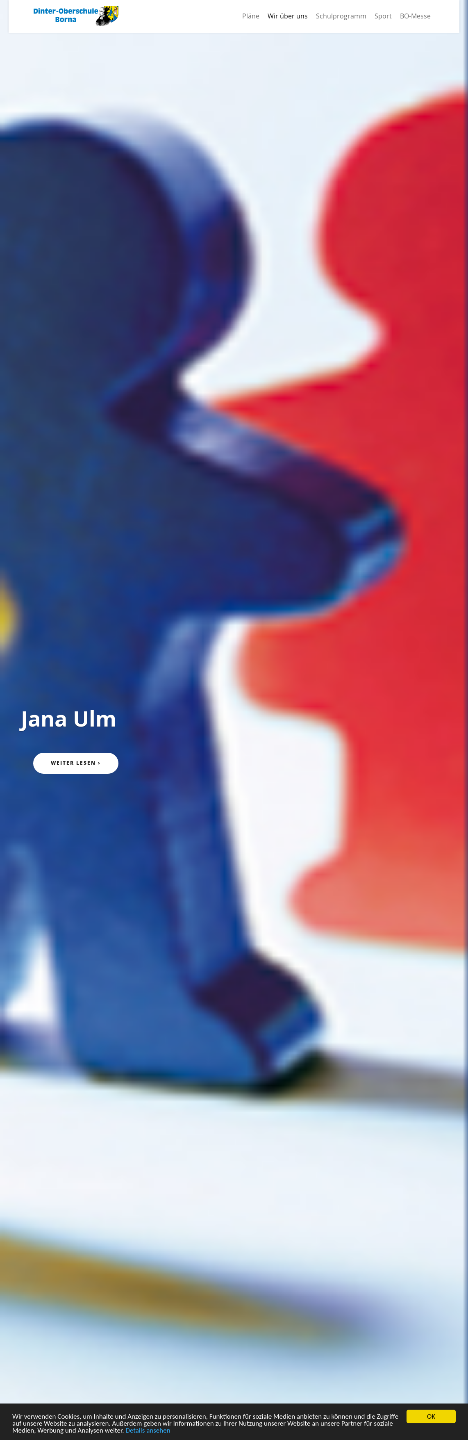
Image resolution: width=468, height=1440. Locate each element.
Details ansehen (147, 1430)
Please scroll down (234, 1398)
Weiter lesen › (76, 762)
